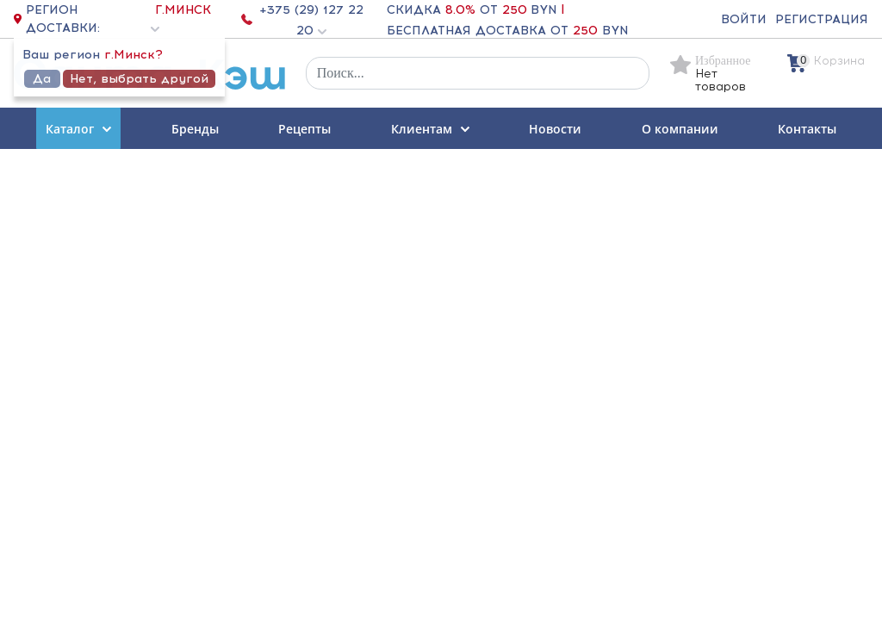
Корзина (839, 60)
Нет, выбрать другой (139, 78)
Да (42, 78)
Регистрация (821, 19)
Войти (744, 19)
